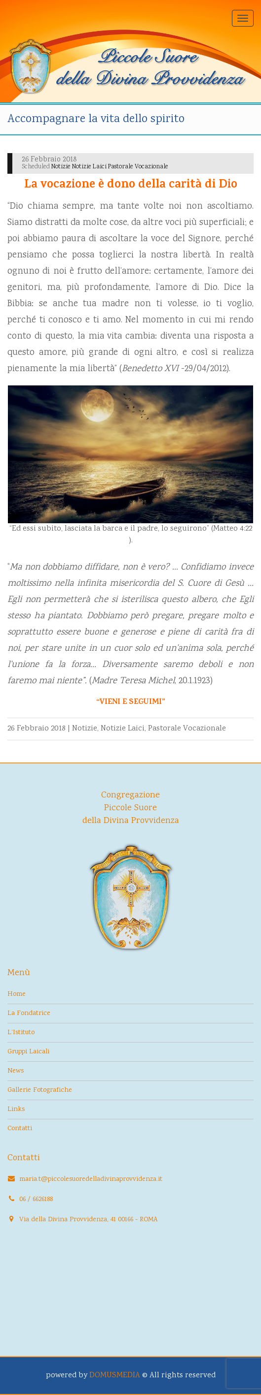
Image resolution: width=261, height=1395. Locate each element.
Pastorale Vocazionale (187, 728)
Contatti (19, 1129)
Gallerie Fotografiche (39, 1090)
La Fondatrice (28, 1013)
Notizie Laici (123, 728)
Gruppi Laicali (28, 1052)
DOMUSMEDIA (114, 1375)
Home (16, 994)
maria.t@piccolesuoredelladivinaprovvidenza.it (90, 1179)
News (15, 1071)
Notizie (84, 728)
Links (16, 1109)
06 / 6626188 (36, 1200)
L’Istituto (21, 1033)
